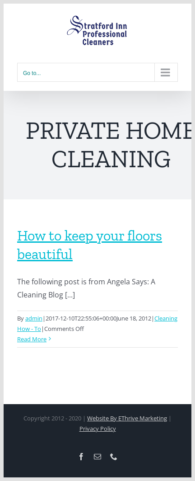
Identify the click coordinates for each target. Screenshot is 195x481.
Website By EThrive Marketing (127, 418)
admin (33, 318)
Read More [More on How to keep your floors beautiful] (31, 339)
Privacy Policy (97, 428)
